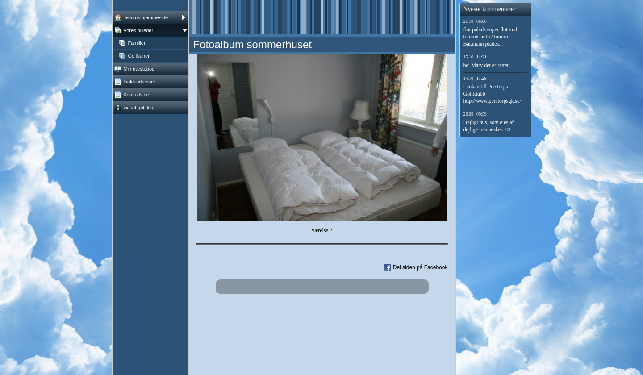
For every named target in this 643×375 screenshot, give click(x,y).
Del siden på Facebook (420, 267)
